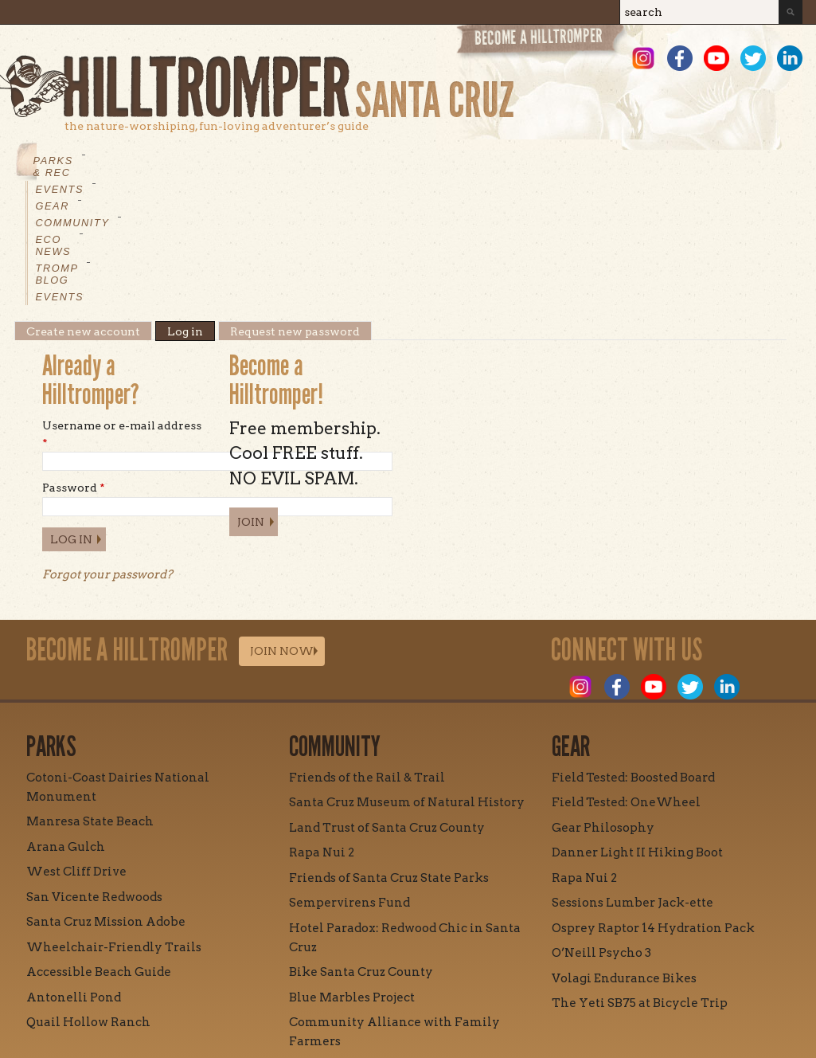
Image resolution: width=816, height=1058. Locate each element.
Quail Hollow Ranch (88, 901)
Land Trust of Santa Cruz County (387, 706)
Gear (224, 161)
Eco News (392, 161)
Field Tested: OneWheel (626, 681)
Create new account (83, 210)
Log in (191, 210)
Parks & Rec (74, 161)
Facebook (680, 58)
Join (250, 400)
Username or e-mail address (121, 313)
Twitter (753, 58)
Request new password (295, 210)
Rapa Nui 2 (321, 731)
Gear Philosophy (603, 706)
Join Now (282, 529)
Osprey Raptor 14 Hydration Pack (653, 807)
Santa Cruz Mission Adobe (105, 801)
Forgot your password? (107, 453)
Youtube (716, 58)
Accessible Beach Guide (98, 851)
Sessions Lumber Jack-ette (632, 781)
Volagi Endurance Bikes (624, 857)
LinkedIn (789, 58)
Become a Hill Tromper (541, 43)
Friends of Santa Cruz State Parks (389, 757)
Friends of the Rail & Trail (367, 656)
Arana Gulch (65, 726)
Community (301, 161)
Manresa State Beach (90, 700)
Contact (337, 992)
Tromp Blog (487, 161)
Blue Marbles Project (352, 876)
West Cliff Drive (76, 750)
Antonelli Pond (73, 876)
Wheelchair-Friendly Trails (113, 826)
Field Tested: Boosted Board (633, 656)
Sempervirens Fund (349, 781)
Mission (260, 992)
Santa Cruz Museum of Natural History (407, 681)
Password (73, 366)
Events (161, 161)
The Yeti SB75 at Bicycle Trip (640, 882)
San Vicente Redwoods (94, 776)
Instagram (643, 58)
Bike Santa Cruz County (361, 851)
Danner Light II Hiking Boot (637, 731)
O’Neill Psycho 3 (601, 832)
